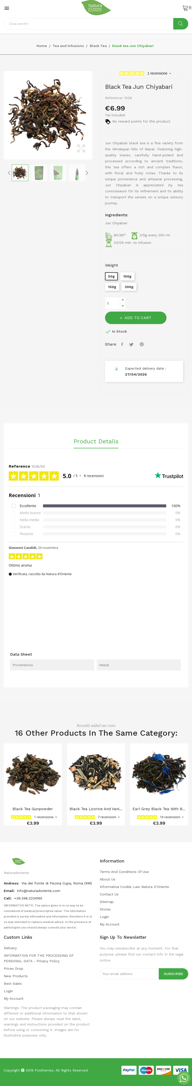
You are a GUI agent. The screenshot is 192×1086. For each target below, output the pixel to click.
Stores (105, 909)
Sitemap (107, 902)
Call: (8, 898)
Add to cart (138, 317)
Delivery (10, 948)
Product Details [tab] (96, 441)
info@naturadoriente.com (38, 891)
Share (123, 344)
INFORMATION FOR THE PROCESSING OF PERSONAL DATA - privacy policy (39, 958)
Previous (2, 115)
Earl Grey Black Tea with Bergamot (159, 809)
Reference (19, 466)
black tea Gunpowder (32, 809)
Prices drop (13, 968)
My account (110, 924)
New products (16, 976)
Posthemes (44, 1070)
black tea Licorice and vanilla (96, 809)
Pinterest (142, 344)
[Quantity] (112, 303)
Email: (10, 891)
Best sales (13, 983)
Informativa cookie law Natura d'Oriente (134, 887)
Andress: (12, 883)
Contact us (109, 894)
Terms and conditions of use (124, 872)
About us (107, 879)
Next (93, 115)
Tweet (132, 344)
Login (104, 917)
